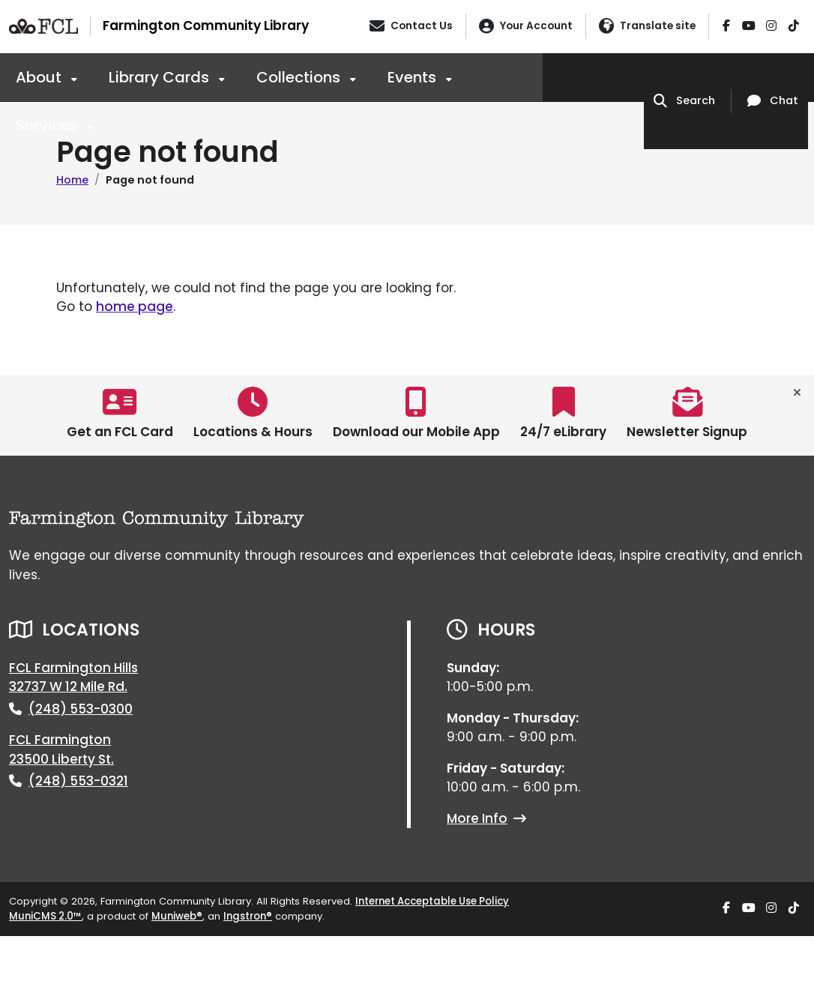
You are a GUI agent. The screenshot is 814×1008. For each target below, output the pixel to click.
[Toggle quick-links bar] (797, 393)
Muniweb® (176, 916)
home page (134, 307)
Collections (300, 77)
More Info (486, 818)
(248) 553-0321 (78, 781)
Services (49, 125)
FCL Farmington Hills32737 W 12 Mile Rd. (73, 677)
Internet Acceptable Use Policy (432, 901)
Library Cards (161, 77)
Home (72, 179)
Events (414, 77)
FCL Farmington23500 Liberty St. (61, 749)
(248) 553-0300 (80, 709)
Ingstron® (247, 916)
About (40, 77)
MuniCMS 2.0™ (45, 916)
